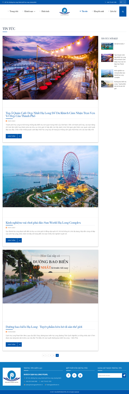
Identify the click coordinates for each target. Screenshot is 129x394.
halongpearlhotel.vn (53, 385)
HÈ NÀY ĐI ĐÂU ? (119, 44)
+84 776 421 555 (111, 2)
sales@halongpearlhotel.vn (34, 385)
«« (43, 355)
